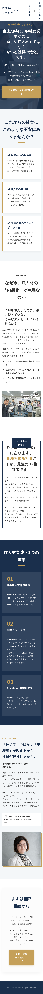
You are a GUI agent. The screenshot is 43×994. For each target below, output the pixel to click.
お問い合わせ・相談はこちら (21, 957)
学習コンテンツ (16, 630)
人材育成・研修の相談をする (22, 92)
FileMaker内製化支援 (20, 688)
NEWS (17, 11)
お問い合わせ (40, 10)
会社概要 (29, 10)
